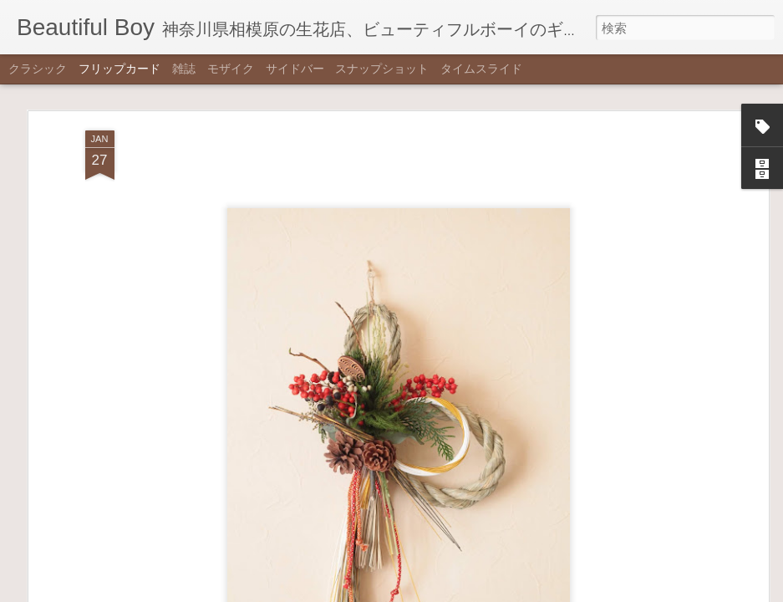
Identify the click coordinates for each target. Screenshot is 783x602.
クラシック (37, 68)
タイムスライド (481, 68)
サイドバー (295, 68)
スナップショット (382, 68)
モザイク (230, 68)
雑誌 (184, 68)
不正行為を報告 (474, 591)
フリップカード (119, 68)
